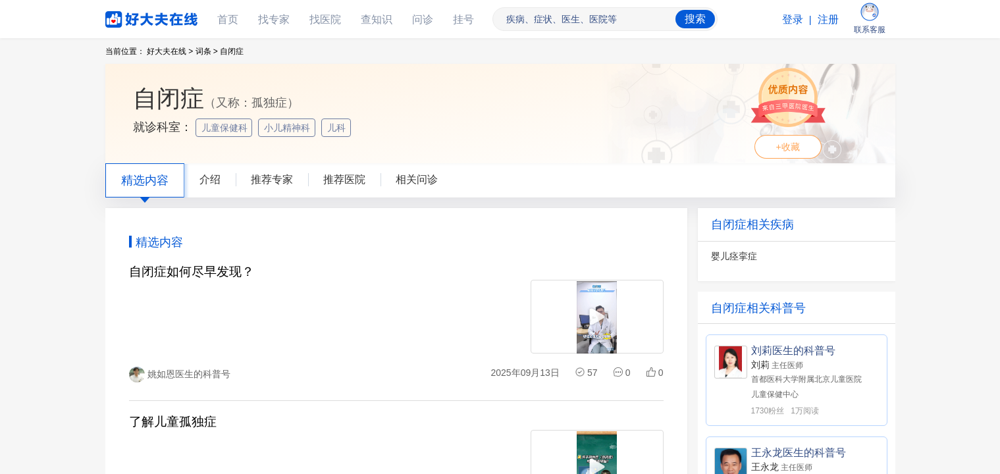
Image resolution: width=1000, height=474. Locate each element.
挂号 (463, 19)
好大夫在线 (131, 16)
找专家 (274, 19)
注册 (828, 19)
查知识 (376, 19)
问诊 (422, 19)
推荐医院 (344, 179)
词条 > (207, 51)
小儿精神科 (288, 127)
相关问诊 (417, 179)
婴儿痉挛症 (734, 256)
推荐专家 (272, 179)
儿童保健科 (225, 127)
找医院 (325, 19)
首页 (227, 19)
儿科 (337, 127)
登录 (792, 19)
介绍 (210, 179)
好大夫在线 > (170, 51)
